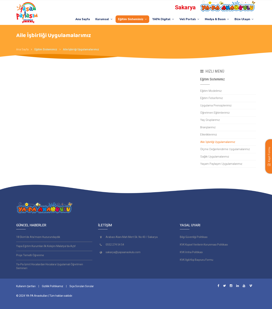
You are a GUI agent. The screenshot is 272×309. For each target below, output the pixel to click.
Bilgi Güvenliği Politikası (193, 236)
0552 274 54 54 (115, 244)
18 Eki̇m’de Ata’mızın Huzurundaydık (38, 236)
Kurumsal (103, 19)
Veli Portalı (189, 19)
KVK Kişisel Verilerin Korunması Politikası (204, 244)
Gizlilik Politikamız (52, 286)
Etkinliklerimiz (208, 134)
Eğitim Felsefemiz (211, 98)
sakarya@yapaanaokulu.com (123, 252)
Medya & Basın (217, 19)
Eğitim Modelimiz (211, 91)
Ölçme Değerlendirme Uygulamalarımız (225, 149)
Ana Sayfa (82, 19)
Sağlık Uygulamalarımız (214, 156)
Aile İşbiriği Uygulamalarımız (81, 49)
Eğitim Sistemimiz (132, 19)
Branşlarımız (208, 127)
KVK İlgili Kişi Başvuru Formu (196, 259)
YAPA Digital (163, 19)
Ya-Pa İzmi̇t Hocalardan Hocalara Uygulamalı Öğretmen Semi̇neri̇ (49, 266)
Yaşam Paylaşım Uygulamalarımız (221, 164)
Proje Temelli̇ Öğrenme (30, 255)
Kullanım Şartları (26, 286)
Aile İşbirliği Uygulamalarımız (217, 142)
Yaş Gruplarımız (210, 120)
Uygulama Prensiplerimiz (216, 105)
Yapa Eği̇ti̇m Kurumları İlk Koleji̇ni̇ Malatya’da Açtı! (46, 246)
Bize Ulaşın (244, 19)
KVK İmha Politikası (191, 252)
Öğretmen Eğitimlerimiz (215, 112)
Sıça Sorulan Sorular (81, 286)
